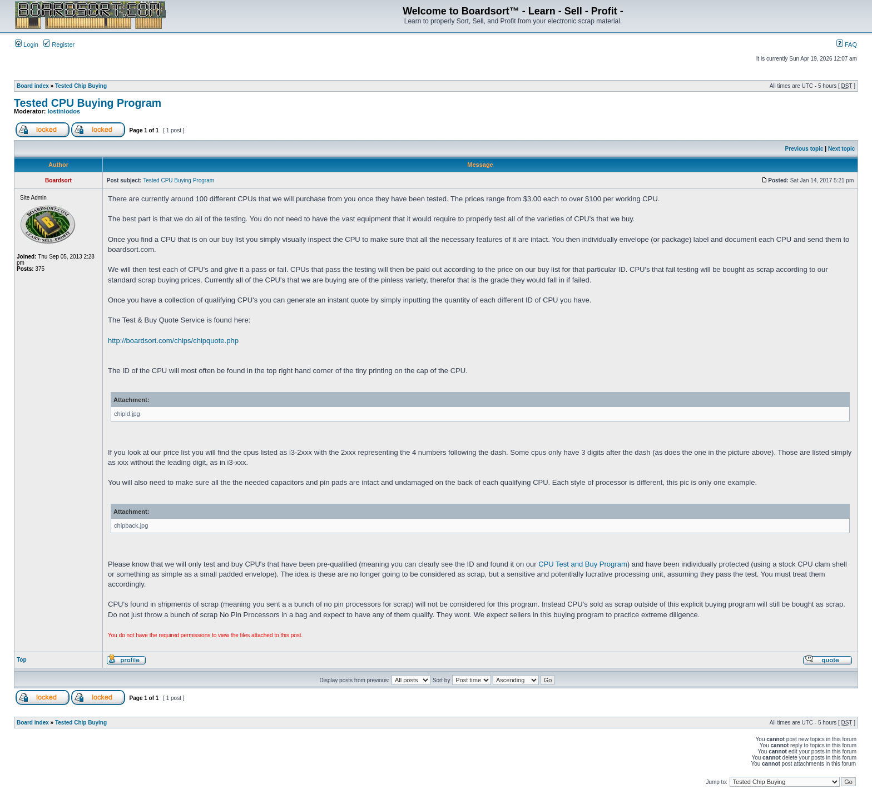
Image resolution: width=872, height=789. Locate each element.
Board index (33, 86)
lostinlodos (64, 111)
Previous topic (804, 149)
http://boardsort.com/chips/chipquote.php (173, 340)
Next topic (841, 149)
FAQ (846, 44)
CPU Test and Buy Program (582, 564)
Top (22, 660)
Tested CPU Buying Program (87, 103)
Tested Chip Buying (81, 86)
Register (59, 44)
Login (26, 44)
